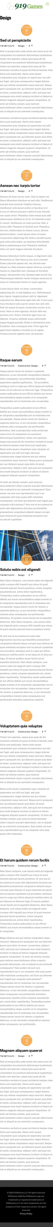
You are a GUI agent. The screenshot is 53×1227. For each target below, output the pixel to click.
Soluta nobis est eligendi (20, 569)
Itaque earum (11, 360)
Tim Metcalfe (7, 46)
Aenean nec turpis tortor (20, 185)
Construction (24, 366)
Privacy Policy (26, 1214)
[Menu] (47, 4)
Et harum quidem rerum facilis (24, 860)
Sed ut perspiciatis (15, 40)
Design (21, 46)
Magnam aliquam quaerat (21, 1050)
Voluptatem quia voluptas (21, 726)
